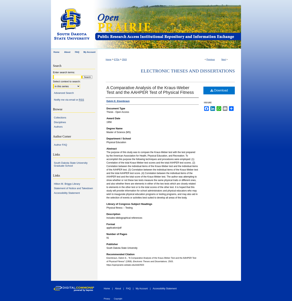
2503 (124, 59)
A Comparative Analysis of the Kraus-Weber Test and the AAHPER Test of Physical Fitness (150, 90)
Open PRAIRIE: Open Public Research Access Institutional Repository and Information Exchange (168, 24)
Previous (210, 59)
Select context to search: (66, 81)
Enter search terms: (64, 72)
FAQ (128, 288)
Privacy (107, 299)
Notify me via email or (69, 99)
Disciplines (60, 122)
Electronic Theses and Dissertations (188, 70)
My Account (142, 288)
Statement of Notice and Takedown (73, 188)
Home (108, 59)
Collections (60, 117)
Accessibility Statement (67, 192)
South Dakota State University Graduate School (70, 164)
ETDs (116, 59)
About (118, 288)
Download (219, 90)
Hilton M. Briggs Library (67, 183)
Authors (58, 126)
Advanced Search (64, 92)
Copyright (118, 299)
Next (223, 59)
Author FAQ (60, 144)
